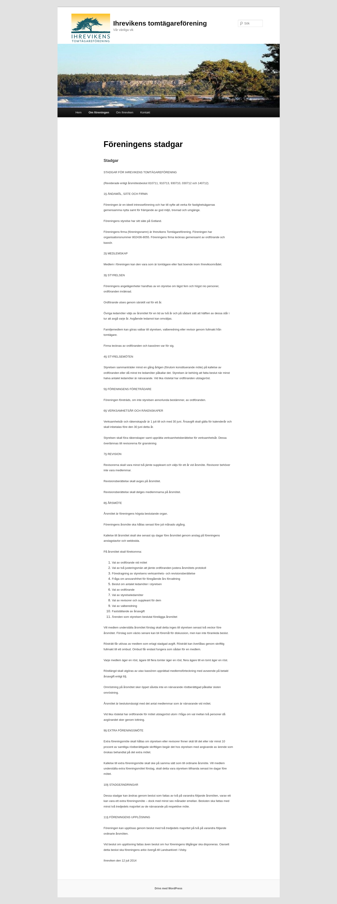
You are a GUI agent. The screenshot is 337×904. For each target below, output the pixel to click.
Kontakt (145, 112)
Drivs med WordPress (168, 888)
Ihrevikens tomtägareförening (160, 23)
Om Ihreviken (124, 112)
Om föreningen (99, 112)
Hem (79, 112)
